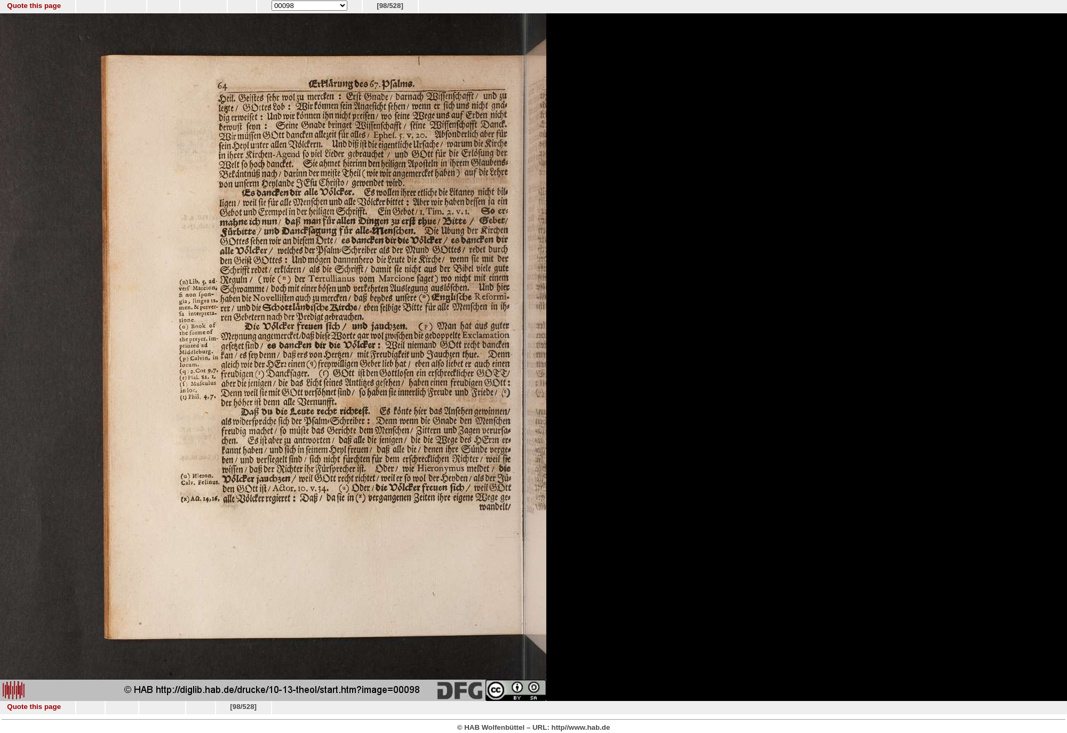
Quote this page (34, 6)
